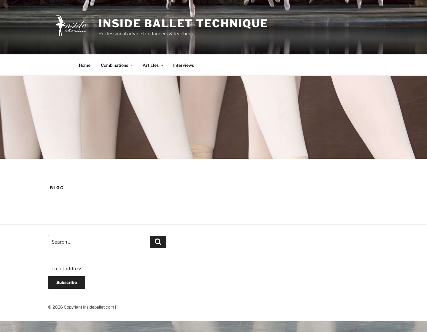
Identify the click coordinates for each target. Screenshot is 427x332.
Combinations (117, 65)
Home (84, 65)
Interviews (183, 65)
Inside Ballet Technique (183, 23)
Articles (153, 65)
